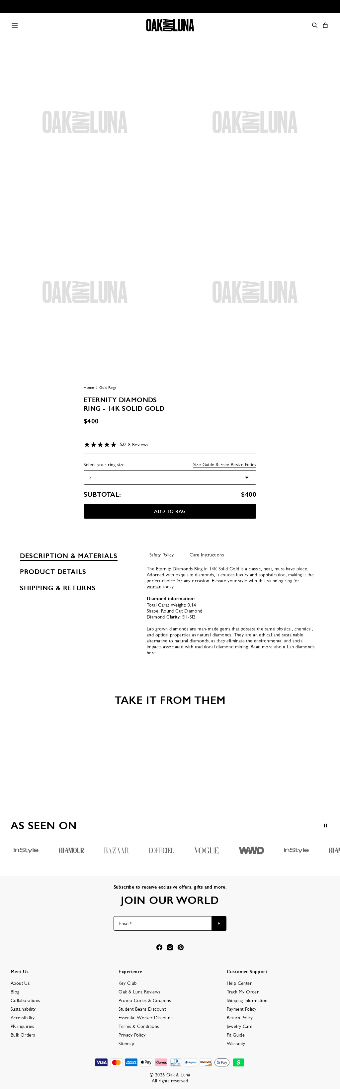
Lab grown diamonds (167, 628)
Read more (262, 646)
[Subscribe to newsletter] (219, 923)
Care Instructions (207, 554)
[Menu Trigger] (15, 25)
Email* (125, 923)
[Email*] (163, 923)
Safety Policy (161, 554)
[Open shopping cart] (325, 25)
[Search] (315, 25)
